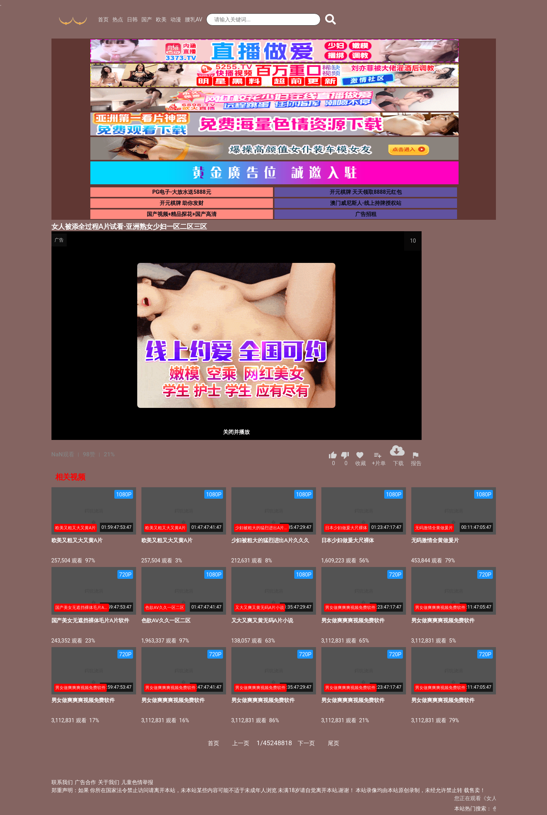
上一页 (240, 743)
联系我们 (62, 782)
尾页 (333, 743)
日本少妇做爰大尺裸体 (347, 540)
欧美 (161, 19)
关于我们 (108, 782)
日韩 (132, 19)
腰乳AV (193, 19)
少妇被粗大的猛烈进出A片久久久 (270, 540)
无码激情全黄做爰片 (435, 540)
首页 (103, 19)
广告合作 (85, 782)
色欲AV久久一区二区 (166, 620)
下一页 (306, 743)
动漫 (175, 19)
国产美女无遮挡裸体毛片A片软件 (90, 620)
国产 (146, 19)
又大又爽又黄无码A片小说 (262, 620)
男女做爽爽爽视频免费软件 (353, 620)
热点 (117, 19)
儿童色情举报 (137, 782)
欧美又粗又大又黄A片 (77, 540)
